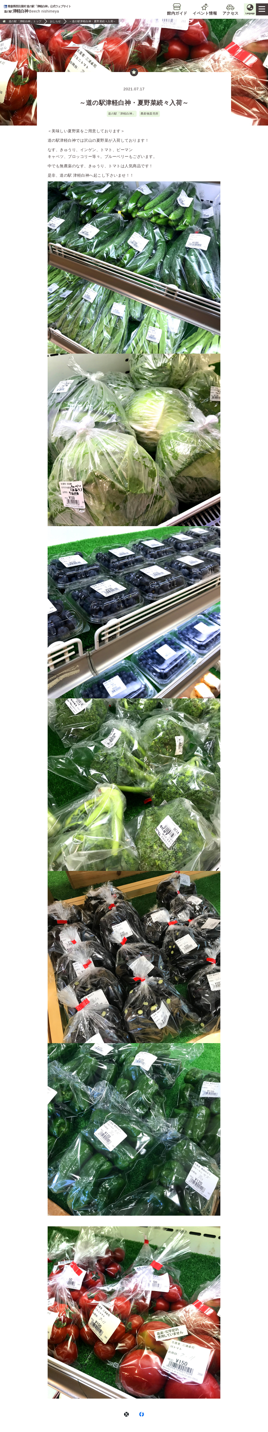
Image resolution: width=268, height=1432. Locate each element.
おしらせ (55, 21)
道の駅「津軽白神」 (121, 113)
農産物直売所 (150, 113)
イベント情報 (191, 13)
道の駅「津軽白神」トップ (25, 21)
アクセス (217, 13)
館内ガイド (164, 13)
